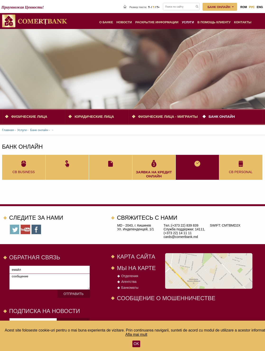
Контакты (242, 22)
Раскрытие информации (156, 22)
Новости (124, 22)
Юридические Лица (94, 116)
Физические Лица (29, 116)
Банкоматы (129, 287)
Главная (8, 130)
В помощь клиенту (214, 22)
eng (260, 7)
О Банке (106, 22)
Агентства (128, 282)
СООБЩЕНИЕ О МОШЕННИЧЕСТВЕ (166, 298)
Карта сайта (136, 256)
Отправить (74, 294)
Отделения (129, 276)
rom (243, 7)
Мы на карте (136, 268)
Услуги (188, 22)
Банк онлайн (222, 116)
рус (252, 7)
